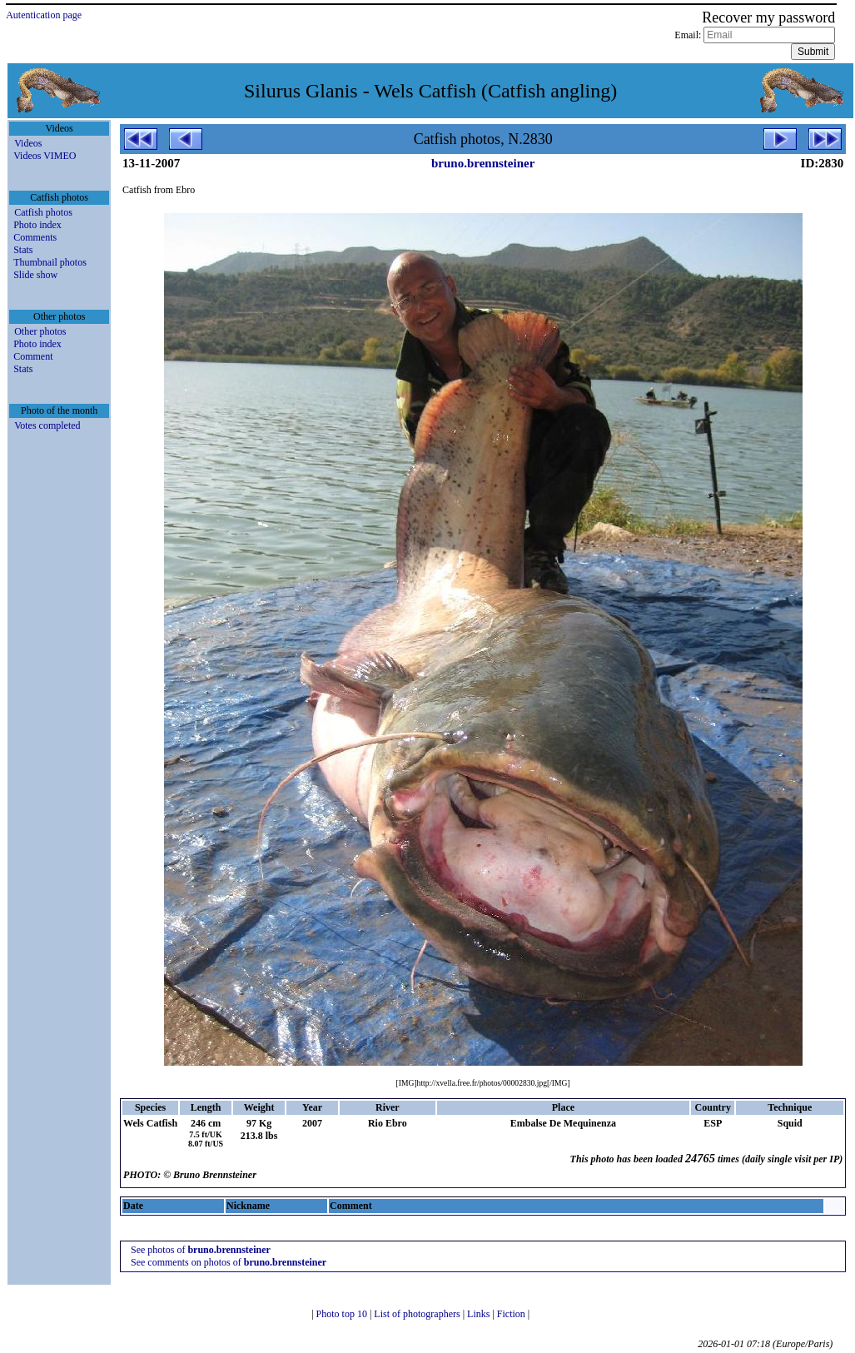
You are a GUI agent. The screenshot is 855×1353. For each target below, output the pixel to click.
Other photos (40, 331)
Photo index (37, 225)
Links (479, 1314)
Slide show (35, 275)
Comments (35, 237)
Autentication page (44, 15)
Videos (28, 143)
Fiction (512, 1314)
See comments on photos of (228, 1262)
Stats (22, 250)
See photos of (201, 1250)
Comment (32, 356)
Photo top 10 (343, 1314)
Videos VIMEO (44, 156)
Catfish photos (43, 212)
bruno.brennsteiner (482, 163)
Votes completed (47, 425)
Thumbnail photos (50, 262)
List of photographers (418, 1314)
